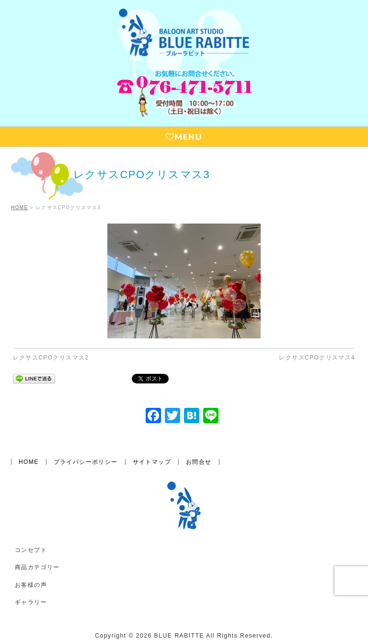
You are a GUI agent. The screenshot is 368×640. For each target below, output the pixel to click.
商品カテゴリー (37, 567)
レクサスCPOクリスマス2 (51, 357)
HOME (29, 462)
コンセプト (31, 550)
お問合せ (199, 462)
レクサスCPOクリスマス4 (317, 357)
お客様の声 (31, 585)
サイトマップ (152, 462)
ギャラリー (31, 602)
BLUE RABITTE (179, 635)
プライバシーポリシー (86, 462)
